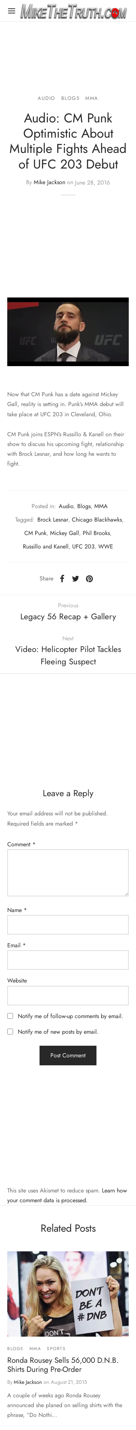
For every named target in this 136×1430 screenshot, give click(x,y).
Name (17, 910)
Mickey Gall (64, 533)
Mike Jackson (49, 182)
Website (17, 980)
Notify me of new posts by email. (58, 1032)
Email (16, 945)
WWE (105, 546)
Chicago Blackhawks (97, 519)
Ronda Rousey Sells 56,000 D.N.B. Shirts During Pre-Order (63, 1365)
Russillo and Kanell (46, 546)
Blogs (70, 98)
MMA (91, 98)
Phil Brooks (96, 533)
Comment (21, 844)
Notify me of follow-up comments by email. (70, 1016)
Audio (46, 98)
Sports (56, 1348)
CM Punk (35, 533)
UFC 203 (83, 546)
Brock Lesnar (52, 519)
